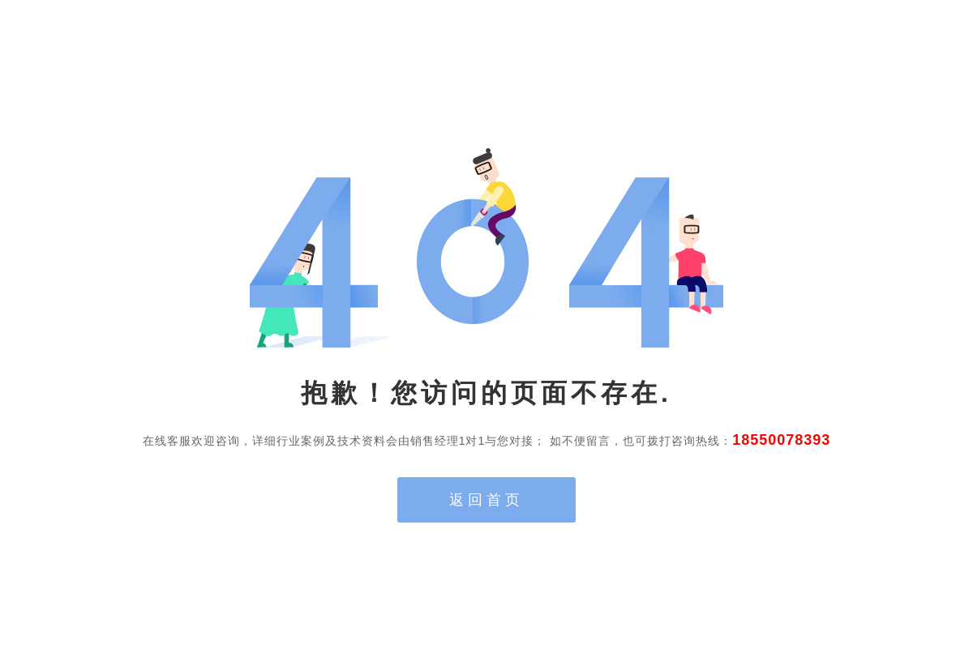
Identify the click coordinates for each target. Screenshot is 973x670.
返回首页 (486, 500)
